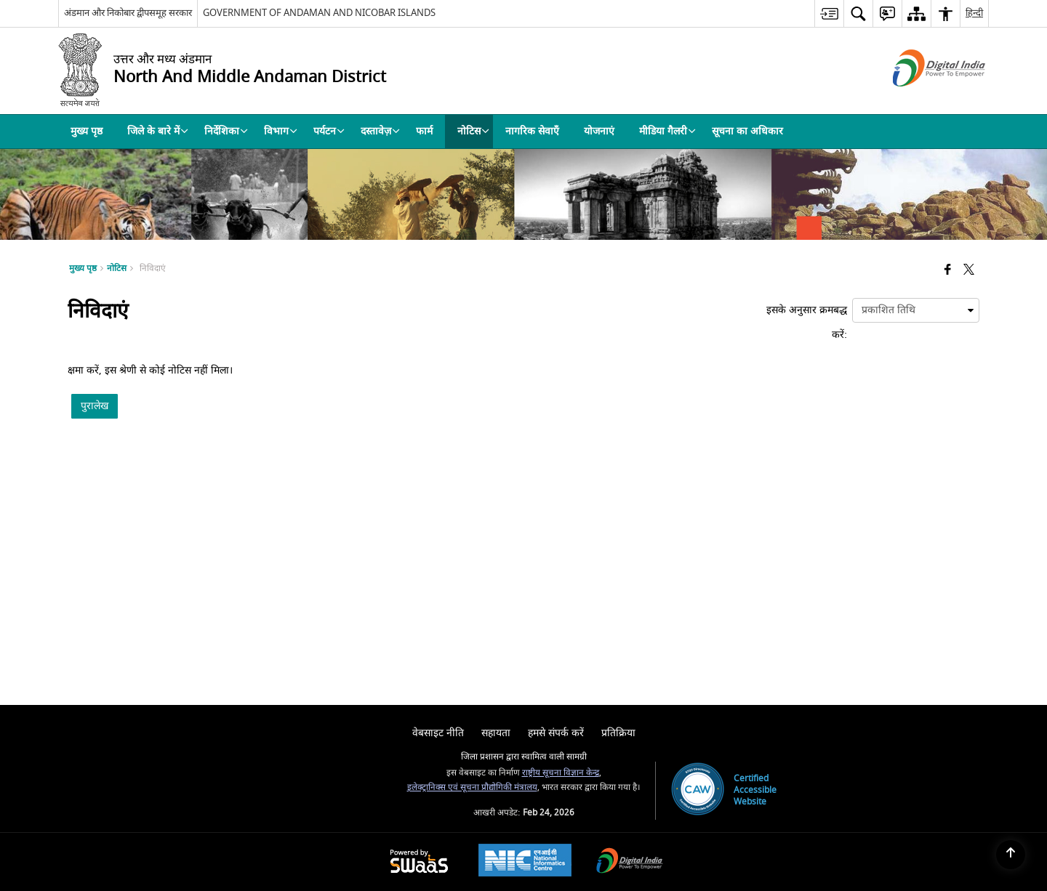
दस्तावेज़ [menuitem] (380, 131)
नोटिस (117, 268)
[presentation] (915, 310)
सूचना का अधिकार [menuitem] (747, 131)
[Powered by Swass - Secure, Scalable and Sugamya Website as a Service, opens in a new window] (419, 862)
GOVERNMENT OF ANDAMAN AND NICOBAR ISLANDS (319, 13)
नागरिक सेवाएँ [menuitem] (532, 131)
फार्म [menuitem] (424, 131)
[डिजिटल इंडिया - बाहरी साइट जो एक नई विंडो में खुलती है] (921, 99)
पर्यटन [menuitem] (329, 131)
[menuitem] (828, 13)
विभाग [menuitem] (280, 131)
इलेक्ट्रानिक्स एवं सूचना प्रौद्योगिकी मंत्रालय (472, 787)
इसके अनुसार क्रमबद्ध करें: (806, 322)
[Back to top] (1010, 854)
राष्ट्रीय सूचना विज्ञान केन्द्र (560, 773)
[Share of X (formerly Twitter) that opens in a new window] (969, 271)
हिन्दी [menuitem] (974, 13)
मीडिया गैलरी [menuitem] (667, 131)
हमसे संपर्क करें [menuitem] (556, 733)
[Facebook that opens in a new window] (948, 271)
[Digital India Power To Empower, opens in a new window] (629, 862)
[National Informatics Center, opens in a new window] (525, 862)
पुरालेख (94, 406)
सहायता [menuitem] (495, 733)
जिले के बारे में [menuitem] (157, 131)
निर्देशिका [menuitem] (226, 131)
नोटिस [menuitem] (473, 131)
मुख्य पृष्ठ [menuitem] (87, 131)
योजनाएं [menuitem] (599, 131)
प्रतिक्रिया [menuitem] (618, 733)
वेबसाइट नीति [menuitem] (438, 733)
